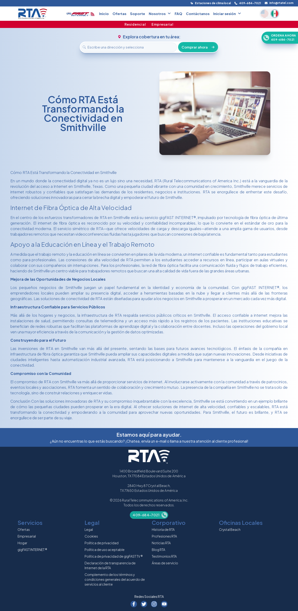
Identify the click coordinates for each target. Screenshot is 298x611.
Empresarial (162, 24)
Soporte (137, 13)
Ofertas (119, 13)
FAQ (178, 13)
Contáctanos (198, 13)
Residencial (135, 24)
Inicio (104, 13)
